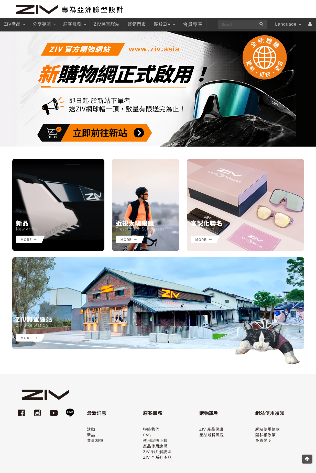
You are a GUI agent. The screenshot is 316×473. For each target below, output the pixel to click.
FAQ (147, 435)
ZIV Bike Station (32, 325)
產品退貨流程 (211, 435)
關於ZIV (164, 24)
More (29, 239)
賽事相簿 (95, 440)
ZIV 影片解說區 (157, 451)
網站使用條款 (267, 429)
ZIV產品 (14, 24)
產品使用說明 (155, 446)
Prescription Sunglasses (140, 229)
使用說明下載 (155, 440)
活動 (91, 429)
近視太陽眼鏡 (135, 223)
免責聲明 (263, 440)
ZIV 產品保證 (211, 429)
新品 (22, 223)
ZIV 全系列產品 (157, 457)
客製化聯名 (207, 223)
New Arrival (27, 229)
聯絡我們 (151, 429)
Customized (202, 229)
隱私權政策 (265, 435)
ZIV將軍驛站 (34, 319)
